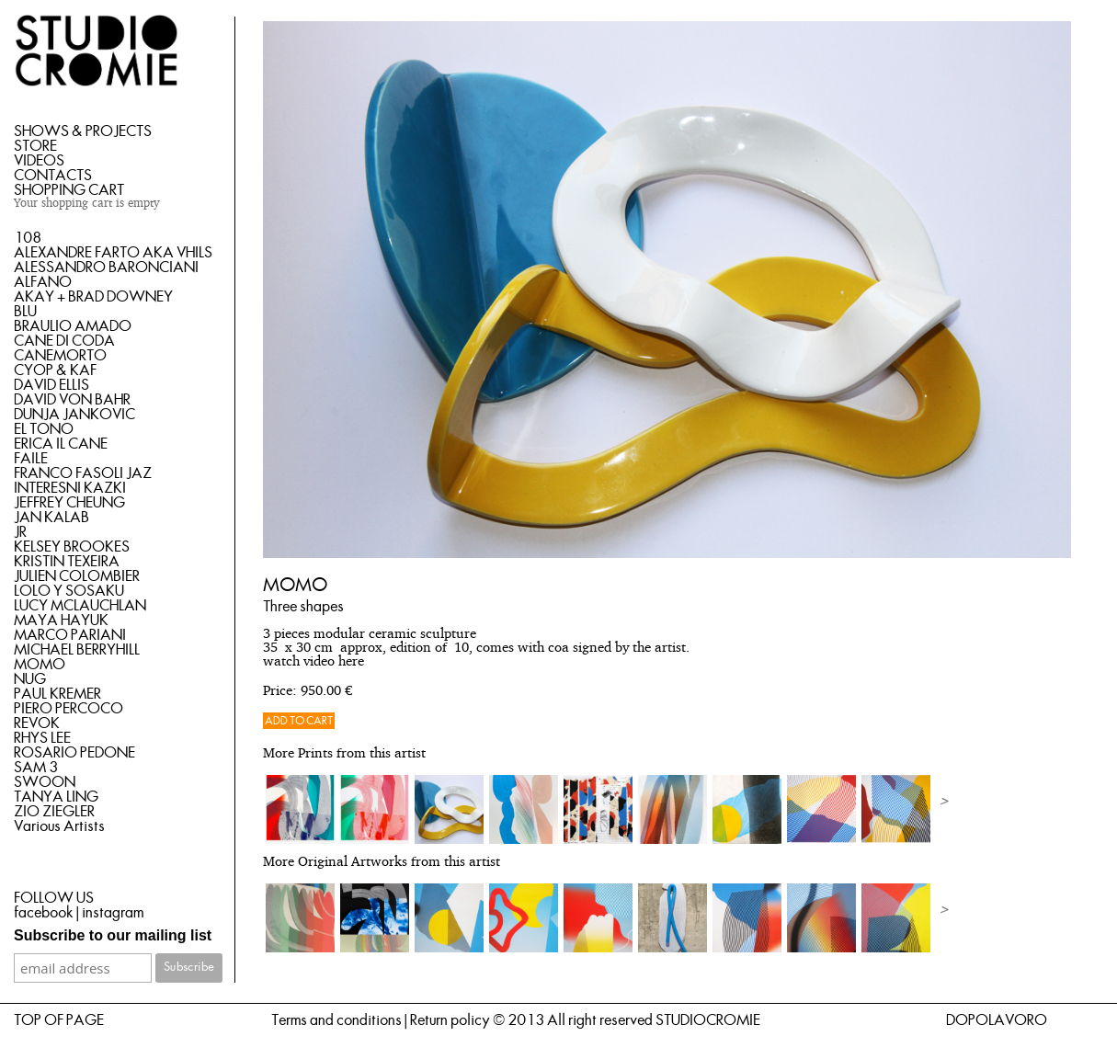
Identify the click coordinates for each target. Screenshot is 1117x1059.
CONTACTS (53, 175)
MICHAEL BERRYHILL (77, 650)
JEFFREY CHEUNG (69, 502)
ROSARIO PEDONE (74, 753)
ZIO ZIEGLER (54, 811)
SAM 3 (36, 767)
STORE (35, 146)
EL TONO (44, 429)
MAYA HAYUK (61, 620)
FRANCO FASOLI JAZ (83, 473)
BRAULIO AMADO (72, 326)
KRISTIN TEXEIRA (67, 561)
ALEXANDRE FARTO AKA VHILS (113, 252)
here (351, 662)
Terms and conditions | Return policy (380, 1020)
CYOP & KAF (55, 370)
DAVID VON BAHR (72, 400)
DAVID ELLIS (51, 385)
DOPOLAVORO (996, 1020)
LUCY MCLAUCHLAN (80, 605)
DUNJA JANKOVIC (74, 414)
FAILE (31, 458)
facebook (44, 912)
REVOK (37, 723)
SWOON (44, 782)
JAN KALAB (51, 517)
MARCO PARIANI (70, 635)
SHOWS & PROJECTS (83, 131)
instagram (112, 912)
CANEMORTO (60, 355)
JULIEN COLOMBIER (77, 576)
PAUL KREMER (57, 694)
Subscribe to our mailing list (112, 935)
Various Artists (59, 826)
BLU (25, 311)
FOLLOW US (54, 898)
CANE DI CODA (64, 341)
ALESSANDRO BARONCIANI (106, 267)
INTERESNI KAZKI (70, 488)
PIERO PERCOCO (68, 708)
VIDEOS (39, 161)
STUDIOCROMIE (707, 1020)
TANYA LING (56, 797)
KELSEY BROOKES (72, 547)
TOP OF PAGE (59, 1020)
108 (27, 238)
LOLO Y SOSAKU (69, 591)
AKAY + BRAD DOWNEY (93, 297)
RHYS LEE (42, 738)
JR (20, 532)
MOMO (39, 664)
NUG (30, 679)
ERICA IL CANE (61, 444)
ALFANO (43, 282)
